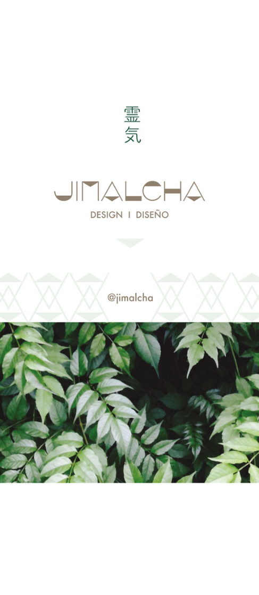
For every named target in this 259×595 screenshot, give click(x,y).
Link (129, 297)
